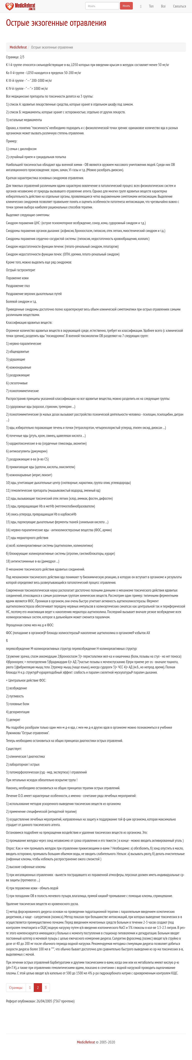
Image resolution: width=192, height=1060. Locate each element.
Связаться (179, 6)
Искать (126, 6)
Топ (151, 6)
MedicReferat (18, 47)
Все (163, 6)
